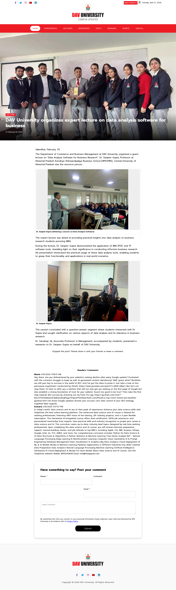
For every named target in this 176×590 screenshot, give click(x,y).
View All (139, 29)
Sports (125, 29)
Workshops (84, 29)
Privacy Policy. (91, 518)
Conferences (50, 29)
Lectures (67, 29)
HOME (35, 29)
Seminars (111, 29)
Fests (98, 29)
